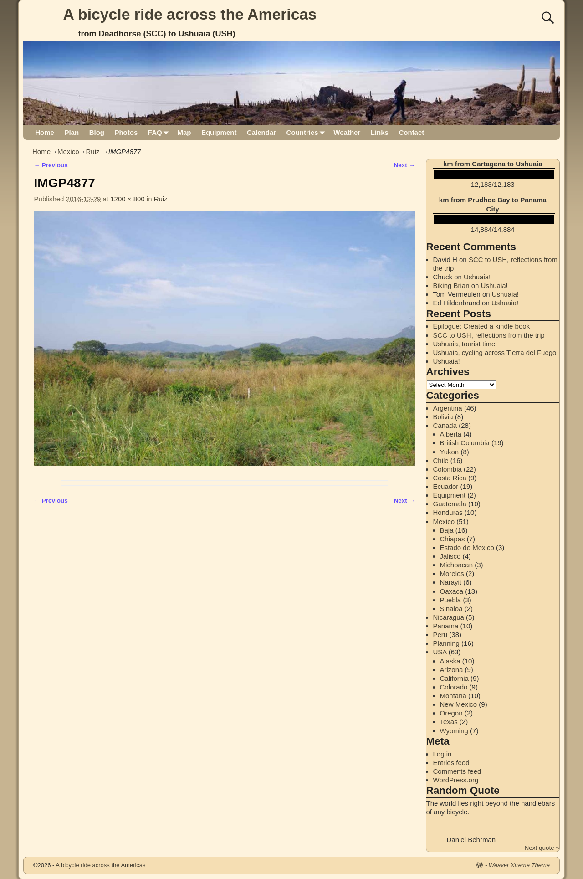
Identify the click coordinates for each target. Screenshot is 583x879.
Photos (126, 132)
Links (380, 132)
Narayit (451, 582)
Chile (441, 460)
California (454, 678)
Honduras (448, 512)
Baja (447, 530)
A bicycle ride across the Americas (190, 14)
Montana (453, 695)
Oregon (451, 713)
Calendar (261, 132)
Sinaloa (451, 608)
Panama (446, 626)
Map (184, 132)
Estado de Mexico (467, 547)
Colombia (447, 469)
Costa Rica (449, 478)
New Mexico (458, 704)
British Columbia (465, 443)
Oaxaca (452, 591)
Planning (446, 643)
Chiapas (452, 539)
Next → (404, 165)
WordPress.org (456, 780)
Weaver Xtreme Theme (519, 865)
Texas (449, 721)
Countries (307, 132)
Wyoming (454, 731)
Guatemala (449, 504)
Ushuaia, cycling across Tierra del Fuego (495, 352)
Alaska (450, 661)
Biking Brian (451, 285)
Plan (71, 132)
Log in (442, 754)
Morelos (452, 573)
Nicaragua (448, 617)
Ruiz (93, 151)
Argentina (447, 408)
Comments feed (457, 771)
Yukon (449, 452)
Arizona (451, 669)
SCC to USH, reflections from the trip (489, 335)
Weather (346, 132)
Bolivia (443, 417)
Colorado (454, 687)
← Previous (51, 165)
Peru (440, 634)
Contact (411, 132)
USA (440, 652)
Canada (445, 425)
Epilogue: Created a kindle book (481, 326)
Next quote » (541, 847)
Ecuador (446, 486)
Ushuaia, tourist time (464, 344)
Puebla (450, 600)
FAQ (160, 132)
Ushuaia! (477, 277)
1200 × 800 (127, 199)
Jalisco (450, 556)
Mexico (68, 151)
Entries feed (451, 762)
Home (44, 132)
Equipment (219, 132)
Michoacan (456, 565)
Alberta (451, 434)
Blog (96, 132)
